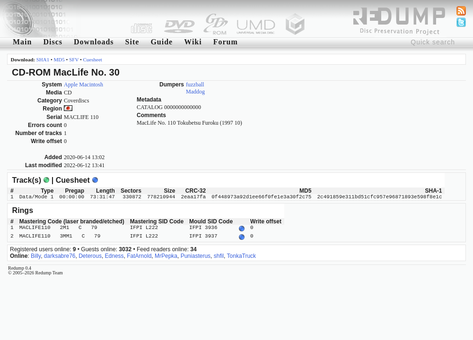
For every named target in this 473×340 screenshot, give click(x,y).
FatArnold (139, 254)
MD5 (59, 59)
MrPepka (166, 254)
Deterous (90, 254)
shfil (219, 254)
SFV (74, 59)
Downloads (94, 42)
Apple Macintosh (83, 84)
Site (132, 42)
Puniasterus (195, 254)
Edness (114, 254)
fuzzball (195, 84)
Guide (161, 42)
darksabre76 (60, 254)
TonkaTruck (241, 254)
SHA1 (43, 59)
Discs (52, 42)
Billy (36, 254)
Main (22, 42)
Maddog (195, 91)
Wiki (193, 42)
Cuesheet (92, 59)
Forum (225, 42)
